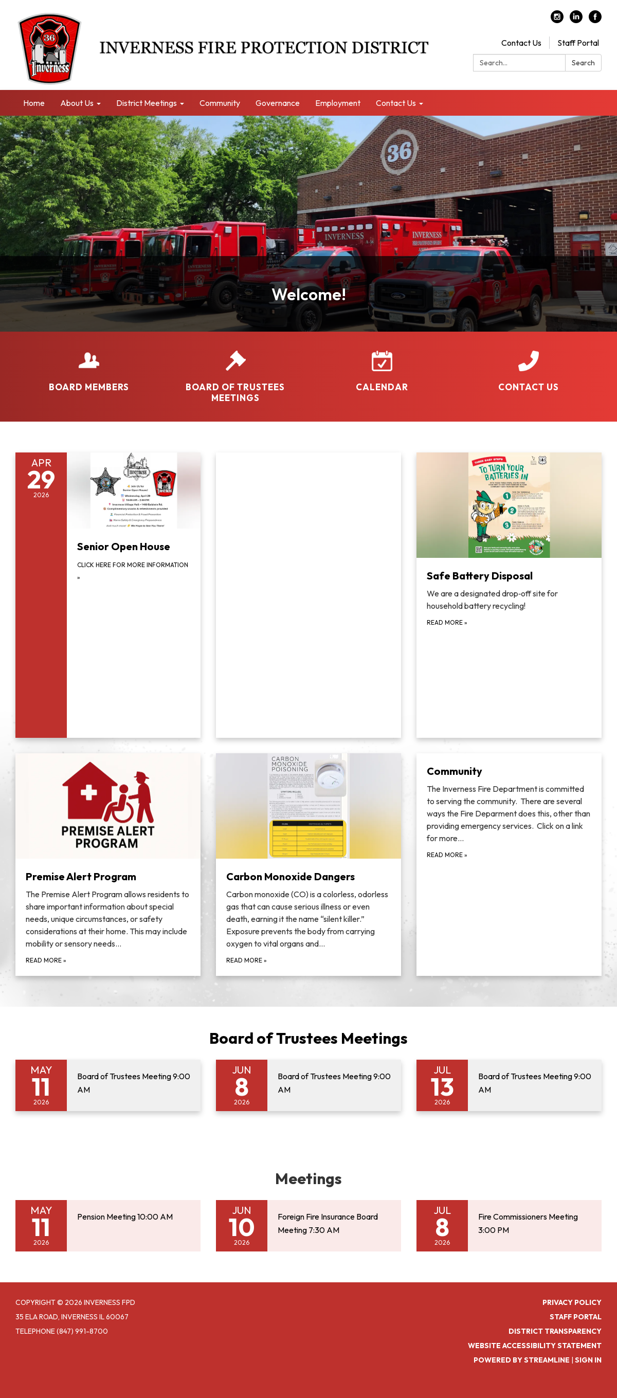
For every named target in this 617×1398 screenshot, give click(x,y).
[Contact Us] (528, 364)
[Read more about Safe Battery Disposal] (509, 595)
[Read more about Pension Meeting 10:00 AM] (108, 1225)
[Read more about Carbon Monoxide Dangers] (308, 864)
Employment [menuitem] (337, 103)
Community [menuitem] (219, 103)
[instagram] (557, 20)
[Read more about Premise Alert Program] (108, 864)
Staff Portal (578, 43)
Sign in (588, 1360)
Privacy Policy (572, 1302)
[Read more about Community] (509, 864)
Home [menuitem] (34, 103)
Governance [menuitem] (278, 103)
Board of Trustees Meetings (308, 1038)
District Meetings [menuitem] (146, 103)
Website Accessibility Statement (535, 1345)
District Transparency (555, 1331)
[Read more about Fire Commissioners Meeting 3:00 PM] (509, 1225)
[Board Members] (89, 364)
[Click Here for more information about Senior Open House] (108, 595)
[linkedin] (576, 20)
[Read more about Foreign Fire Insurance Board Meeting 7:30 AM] (308, 1225)
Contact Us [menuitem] (396, 103)
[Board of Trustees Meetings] (235, 370)
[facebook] (595, 20)
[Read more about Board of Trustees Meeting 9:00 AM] (108, 1085)
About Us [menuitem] (77, 103)
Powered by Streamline (522, 1360)
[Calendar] (382, 364)
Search (583, 62)
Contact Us (521, 43)
